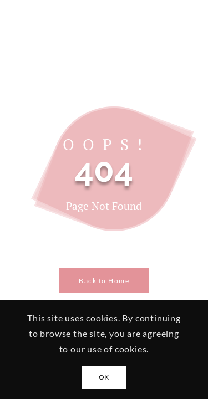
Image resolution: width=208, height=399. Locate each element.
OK (104, 377)
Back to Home (104, 281)
